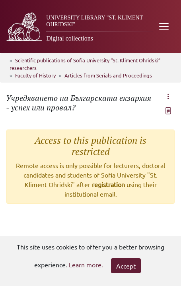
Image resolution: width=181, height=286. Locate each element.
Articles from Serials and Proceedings (108, 75)
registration (108, 184)
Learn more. (86, 265)
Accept (126, 266)
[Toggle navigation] (164, 26)
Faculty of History (35, 75)
